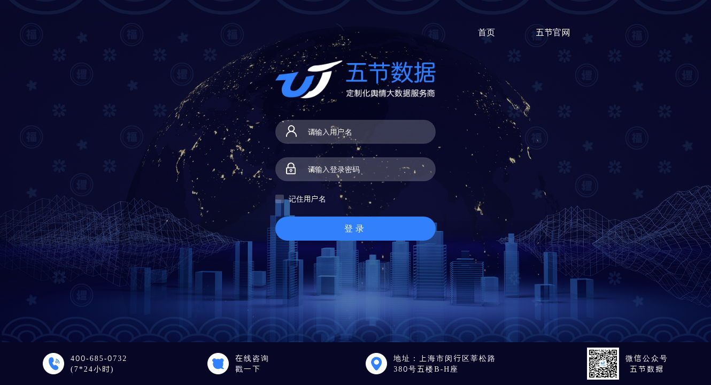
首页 (486, 32)
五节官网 (553, 32)
